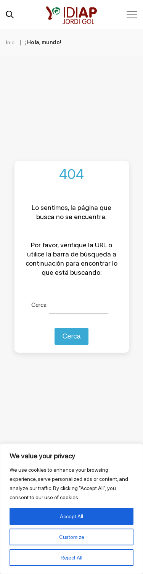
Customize (71, 537)
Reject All (71, 558)
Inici (11, 42)
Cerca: (39, 304)
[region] (71, 508)
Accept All (71, 516)
